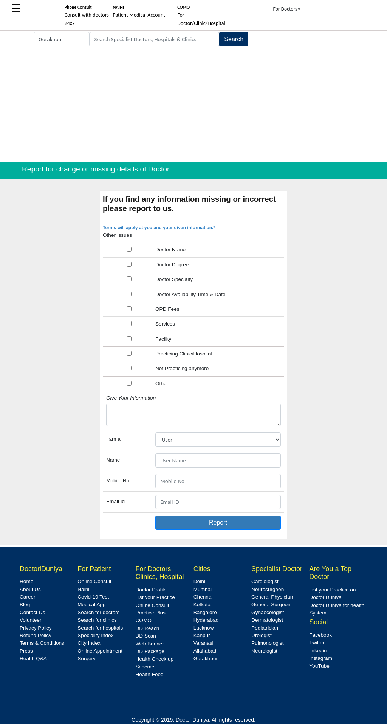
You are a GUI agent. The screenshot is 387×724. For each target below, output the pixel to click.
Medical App (91, 604)
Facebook (320, 635)
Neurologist (264, 651)
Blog (25, 604)
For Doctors (287, 9)
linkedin (318, 650)
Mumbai (203, 589)
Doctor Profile (151, 590)
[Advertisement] (193, 105)
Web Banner (150, 644)
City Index (88, 643)
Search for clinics (97, 620)
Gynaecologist (267, 612)
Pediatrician (264, 628)
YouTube (319, 666)
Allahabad (205, 651)
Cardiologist (265, 581)
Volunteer (30, 620)
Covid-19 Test (93, 597)
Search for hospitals (100, 628)
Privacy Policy (36, 628)
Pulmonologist (267, 643)
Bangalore (205, 612)
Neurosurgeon (267, 589)
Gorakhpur (206, 658)
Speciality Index (95, 635)
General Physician (272, 597)
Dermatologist (267, 620)
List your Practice (155, 597)
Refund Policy (35, 635)
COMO (144, 620)
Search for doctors (98, 612)
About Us (30, 589)
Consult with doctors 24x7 (87, 15)
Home (26, 581)
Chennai (203, 597)
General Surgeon (271, 604)
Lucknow (204, 628)
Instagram (320, 658)
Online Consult (94, 581)
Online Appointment (99, 651)
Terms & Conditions (42, 643)
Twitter (316, 642)
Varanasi (204, 643)
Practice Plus (151, 613)
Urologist (261, 635)
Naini (83, 589)
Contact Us (32, 612)
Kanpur (202, 635)
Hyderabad (206, 620)
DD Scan (146, 636)
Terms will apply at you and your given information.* (159, 227)
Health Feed (150, 674)
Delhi (199, 581)
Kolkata (202, 604)
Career (28, 597)
